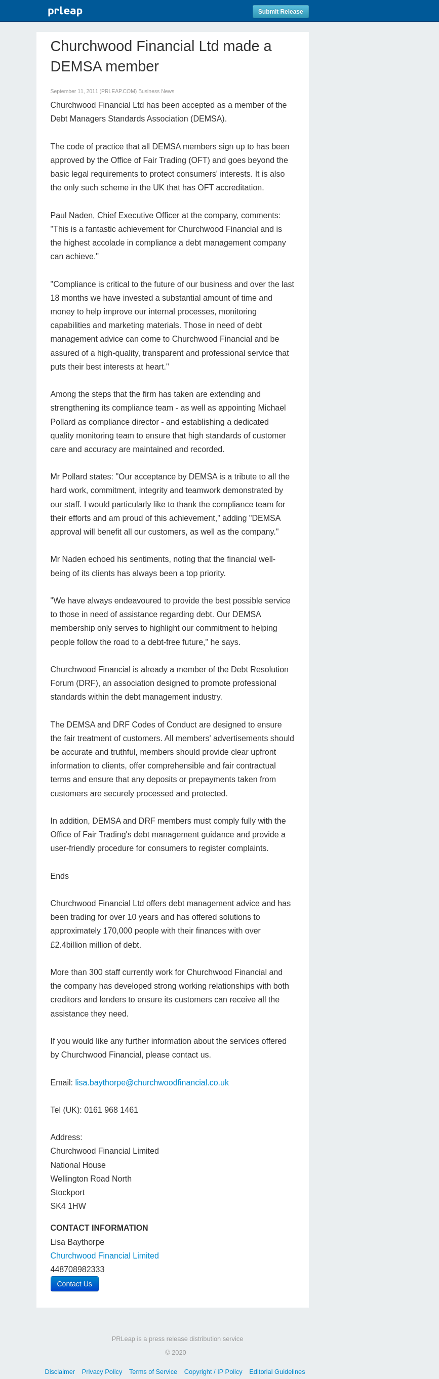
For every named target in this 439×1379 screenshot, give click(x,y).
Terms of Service (153, 1371)
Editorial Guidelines (277, 1371)
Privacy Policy (102, 1371)
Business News (156, 91)
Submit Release (280, 11)
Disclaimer (60, 1371)
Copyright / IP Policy (213, 1371)
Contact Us (74, 1284)
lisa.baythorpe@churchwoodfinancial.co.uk (152, 1082)
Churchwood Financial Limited (105, 1255)
